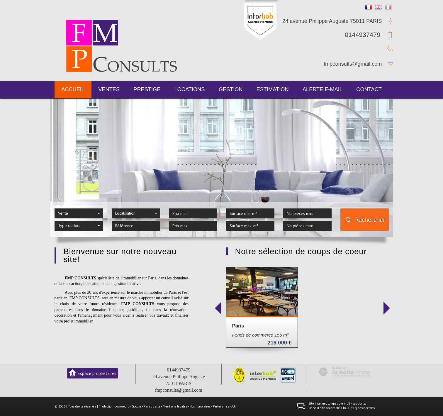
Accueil (72, 89)
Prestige (146, 89)
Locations (189, 89)
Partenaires (221, 406)
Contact (369, 89)
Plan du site (152, 406)
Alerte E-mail (322, 89)
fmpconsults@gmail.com (353, 64)
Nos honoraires (200, 406)
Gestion (231, 89)
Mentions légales (175, 406)
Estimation (273, 89)
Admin (235, 406)
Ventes (109, 89)
